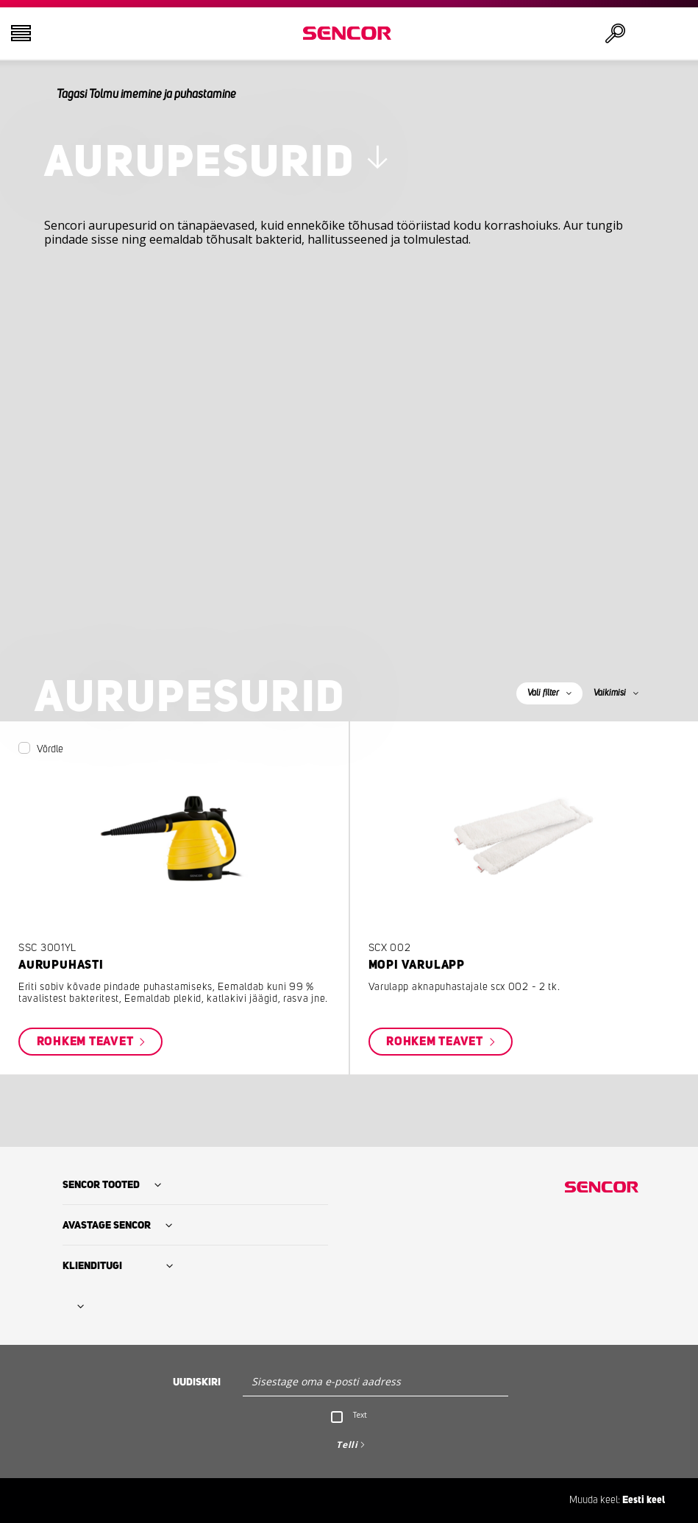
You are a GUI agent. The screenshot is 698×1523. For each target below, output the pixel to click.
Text (360, 1415)
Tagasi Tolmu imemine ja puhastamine (146, 94)
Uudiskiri (197, 1382)
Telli (347, 1444)
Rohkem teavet (87, 1041)
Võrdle (50, 749)
